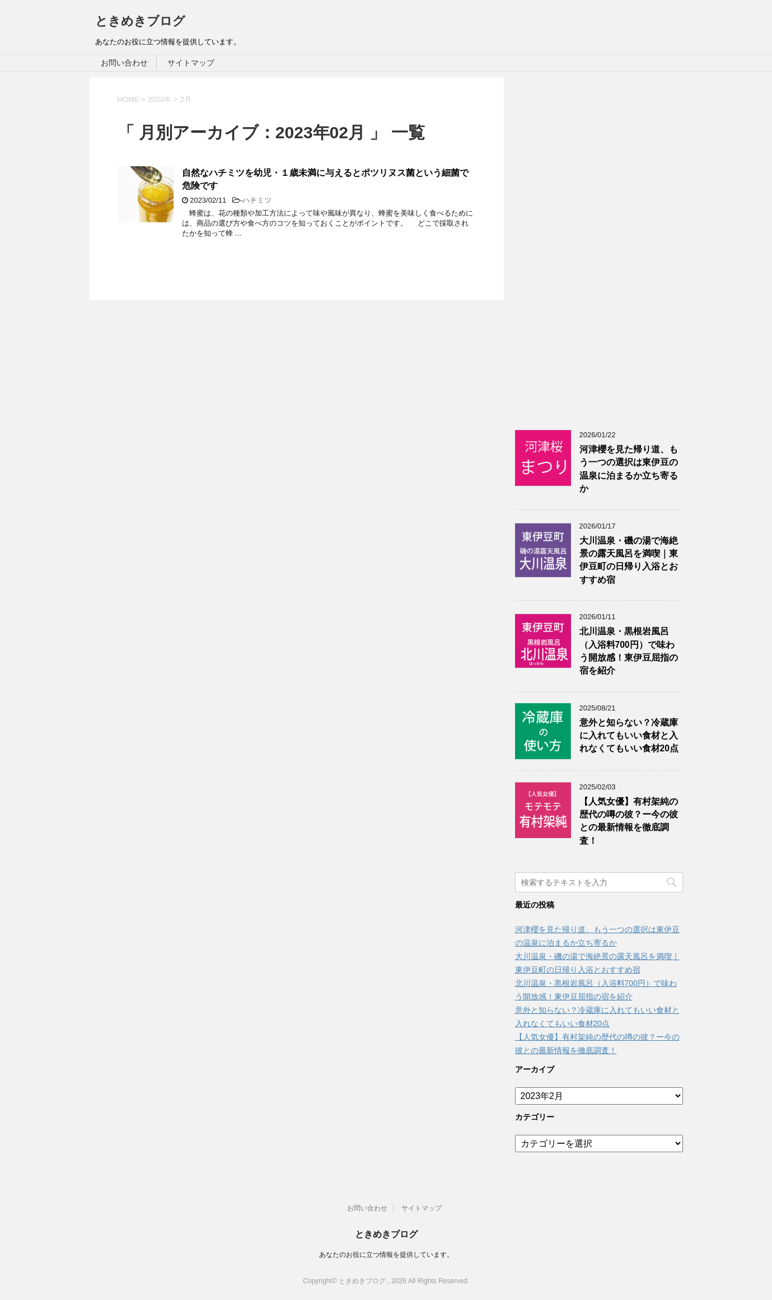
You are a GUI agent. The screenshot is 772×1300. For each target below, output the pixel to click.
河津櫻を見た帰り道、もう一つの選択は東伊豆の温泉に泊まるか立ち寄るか (628, 469)
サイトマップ (190, 62)
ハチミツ (257, 200)
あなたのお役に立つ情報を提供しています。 (386, 1255)
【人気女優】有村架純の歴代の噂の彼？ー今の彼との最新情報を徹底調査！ (628, 821)
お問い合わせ (124, 62)
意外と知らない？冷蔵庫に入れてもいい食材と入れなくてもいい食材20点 (629, 736)
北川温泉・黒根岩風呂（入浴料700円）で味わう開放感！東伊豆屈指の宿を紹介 (628, 650)
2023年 (159, 99)
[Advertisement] (599, 245)
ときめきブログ (140, 21)
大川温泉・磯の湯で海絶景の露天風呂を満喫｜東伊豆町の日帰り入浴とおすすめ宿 (628, 560)
